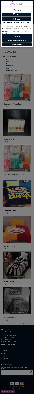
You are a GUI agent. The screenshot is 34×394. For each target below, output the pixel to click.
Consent (17, 10)
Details (16, 14)
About (16, 19)
